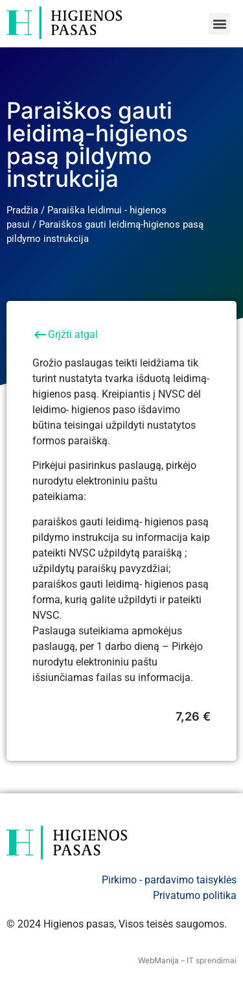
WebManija (158, 960)
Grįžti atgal (65, 334)
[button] (219, 23)
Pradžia (22, 210)
